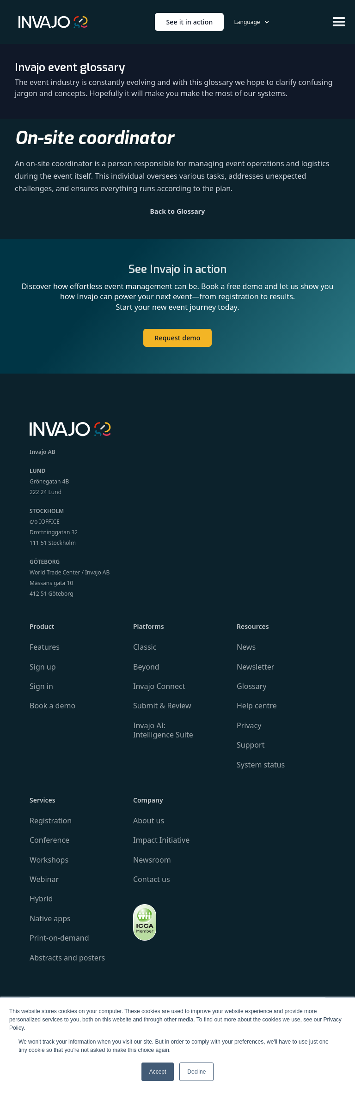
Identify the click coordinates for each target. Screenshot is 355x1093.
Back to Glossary (177, 211)
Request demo (177, 337)
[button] (251, 22)
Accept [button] (157, 1072)
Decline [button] (196, 1072)
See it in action (189, 22)
